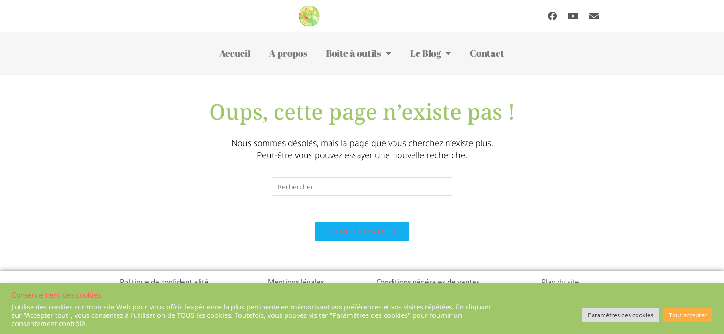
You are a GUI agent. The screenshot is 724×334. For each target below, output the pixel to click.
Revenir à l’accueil (362, 233)
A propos (288, 53)
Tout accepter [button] (688, 315)
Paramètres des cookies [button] (620, 315)
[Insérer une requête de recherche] (362, 186)
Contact (487, 53)
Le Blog (430, 53)
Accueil (234, 53)
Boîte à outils (359, 53)
